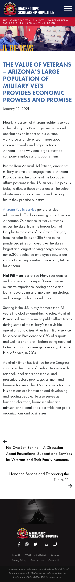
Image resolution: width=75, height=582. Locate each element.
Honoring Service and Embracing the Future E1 (39, 477)
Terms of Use (37, 560)
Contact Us (54, 560)
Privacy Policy (19, 560)
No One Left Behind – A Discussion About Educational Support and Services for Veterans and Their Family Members (39, 453)
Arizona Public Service (19, 209)
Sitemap (55, 554)
